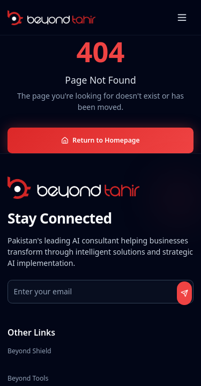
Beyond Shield (29, 350)
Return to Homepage (100, 140)
